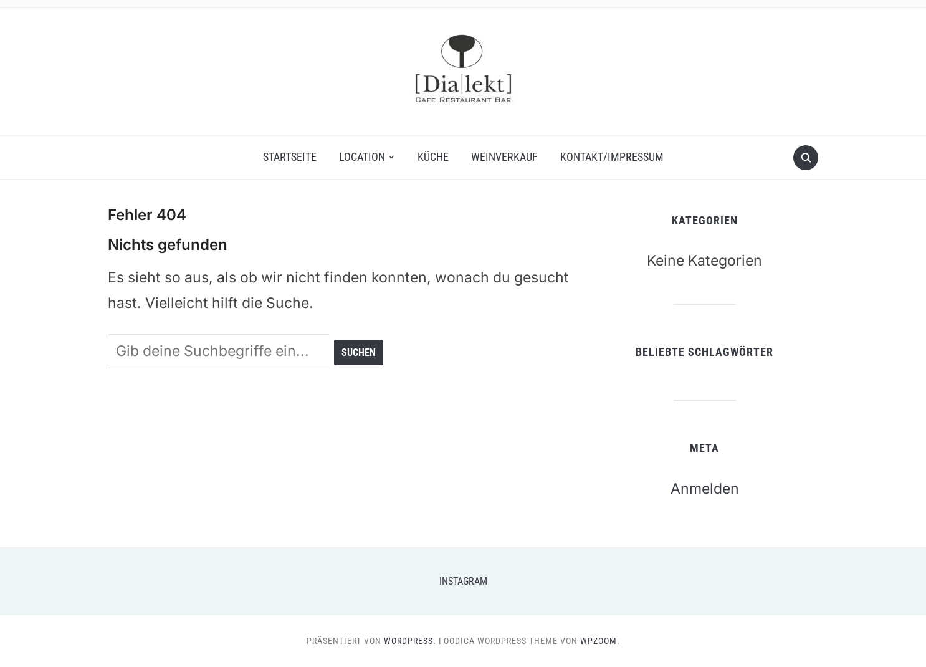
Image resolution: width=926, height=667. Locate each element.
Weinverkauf (504, 156)
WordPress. (410, 641)
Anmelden (705, 488)
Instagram (463, 581)
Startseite (290, 156)
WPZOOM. (600, 641)
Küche (433, 156)
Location (362, 156)
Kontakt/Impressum (612, 156)
